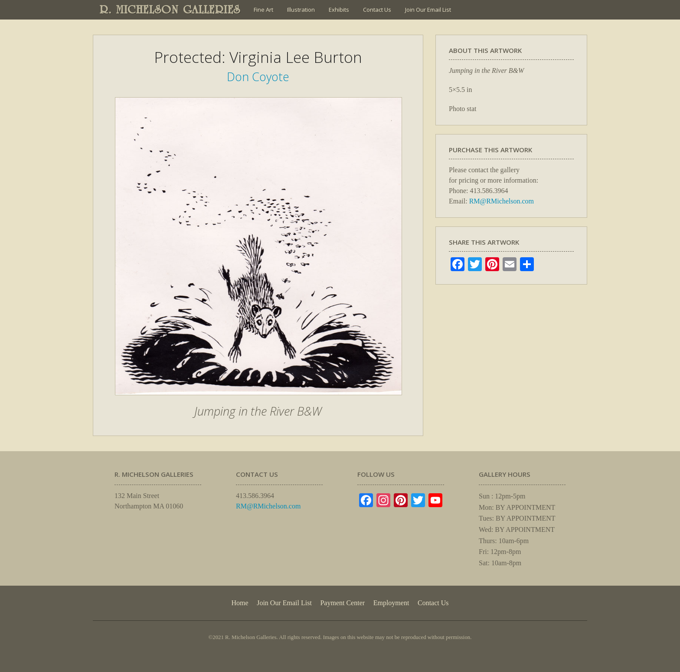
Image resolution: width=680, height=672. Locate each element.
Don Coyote (258, 77)
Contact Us (377, 9)
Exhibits (339, 9)
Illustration (301, 9)
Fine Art (263, 9)
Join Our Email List (428, 9)
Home (239, 602)
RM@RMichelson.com (501, 201)
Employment (391, 602)
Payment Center (342, 602)
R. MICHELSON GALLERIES (170, 9)
